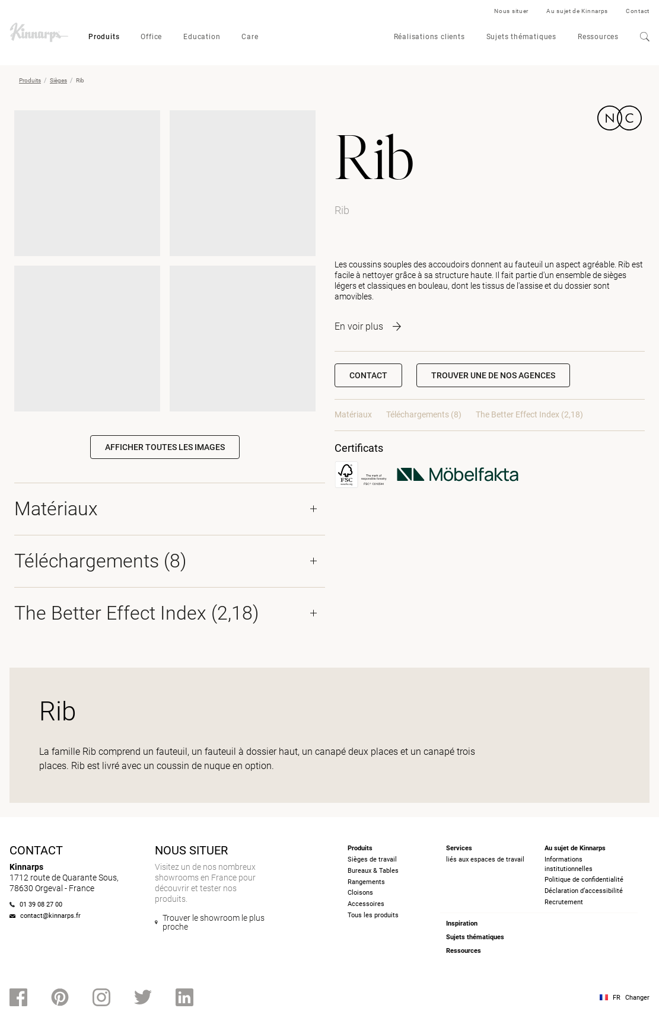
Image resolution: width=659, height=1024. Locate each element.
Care (249, 37)
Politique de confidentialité (584, 879)
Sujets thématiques (521, 37)
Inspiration (461, 923)
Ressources (598, 37)
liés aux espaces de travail (485, 859)
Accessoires (366, 904)
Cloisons (360, 893)
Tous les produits (373, 915)
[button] (493, 375)
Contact (638, 11)
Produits (103, 37)
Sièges (58, 80)
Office (151, 37)
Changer (637, 997)
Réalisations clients (429, 37)
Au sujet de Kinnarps (577, 11)
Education (201, 37)
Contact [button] (368, 375)
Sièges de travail (372, 859)
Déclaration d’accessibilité (584, 891)
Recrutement (564, 902)
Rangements (366, 882)
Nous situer (511, 11)
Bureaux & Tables (373, 871)
